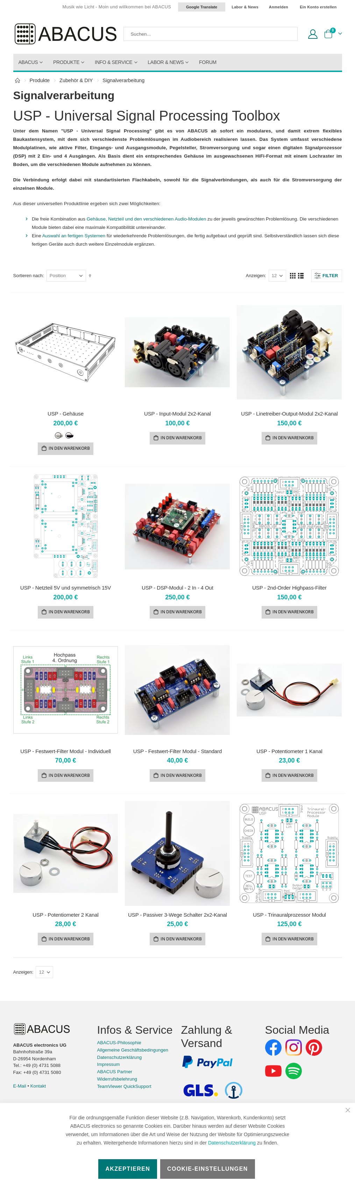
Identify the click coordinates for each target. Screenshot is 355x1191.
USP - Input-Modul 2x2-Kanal (177, 414)
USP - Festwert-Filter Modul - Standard (177, 753)
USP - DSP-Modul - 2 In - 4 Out (177, 589)
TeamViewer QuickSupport (124, 1088)
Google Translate (201, 7)
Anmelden (278, 7)
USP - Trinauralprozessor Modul (289, 917)
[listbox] (65, 435)
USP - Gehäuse (66, 414)
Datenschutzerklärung (232, 1143)
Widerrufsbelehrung (117, 1081)
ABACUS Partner (115, 1074)
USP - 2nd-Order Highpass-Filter (289, 589)
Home (17, 80)
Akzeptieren (127, 1169)
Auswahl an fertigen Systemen (77, 236)
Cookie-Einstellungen (207, 1169)
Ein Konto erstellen (318, 7)
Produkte (40, 80)
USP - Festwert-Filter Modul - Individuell (65, 753)
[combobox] (210, 34)
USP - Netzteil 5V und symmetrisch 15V (65, 589)
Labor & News (245, 7)
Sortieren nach (28, 275)
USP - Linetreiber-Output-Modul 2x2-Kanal (289, 414)
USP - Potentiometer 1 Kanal (289, 753)
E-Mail (19, 1088)
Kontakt (38, 1088)
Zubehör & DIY (76, 80)
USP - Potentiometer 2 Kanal (65, 917)
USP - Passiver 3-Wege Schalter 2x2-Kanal (177, 917)
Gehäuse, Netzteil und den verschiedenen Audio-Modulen (152, 219)
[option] (59, 436)
